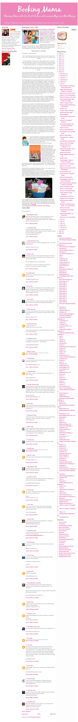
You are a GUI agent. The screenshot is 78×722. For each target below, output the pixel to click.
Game (60, 362)
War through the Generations (66, 496)
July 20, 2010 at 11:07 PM (32, 709)
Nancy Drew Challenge (65, 425)
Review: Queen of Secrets (66, 196)
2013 (60, 65)
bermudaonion (31, 214)
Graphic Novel (63, 365)
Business (61, 307)
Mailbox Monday (63, 396)
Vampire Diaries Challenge (66, 489)
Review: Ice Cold (64, 127)
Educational (62, 343)
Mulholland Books (63, 548)
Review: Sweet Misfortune (66, 129)
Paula (28, 403)
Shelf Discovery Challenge (66, 463)
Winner (61, 512)
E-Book (61, 341)
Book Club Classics (64, 527)
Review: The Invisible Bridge (67, 190)
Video (60, 491)
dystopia (61, 339)
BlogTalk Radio (63, 274)
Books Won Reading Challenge (67, 303)
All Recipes (62, 523)
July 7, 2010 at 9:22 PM (31, 354)
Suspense (61, 477)
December (63, 73)
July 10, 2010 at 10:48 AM (32, 551)
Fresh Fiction (62, 541)
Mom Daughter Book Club (66, 415)
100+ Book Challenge (64, 238)
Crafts (60, 327)
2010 (60, 71)
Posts (60, 45)
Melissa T (29, 351)
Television (62, 481)
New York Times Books (65, 549)
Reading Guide (63, 439)
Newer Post (25, 714)
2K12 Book (62, 248)
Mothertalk (62, 417)
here (48, 42)
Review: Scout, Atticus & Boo (67, 93)
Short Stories (62, 467)
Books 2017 (62, 298)
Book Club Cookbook (64, 529)
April (61, 223)
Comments (61, 48)
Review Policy (62, 450)
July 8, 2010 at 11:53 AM (32, 500)
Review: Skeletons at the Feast (68, 97)
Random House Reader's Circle (67, 553)
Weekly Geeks (63, 501)
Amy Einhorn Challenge (65, 253)
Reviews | (21, 23)
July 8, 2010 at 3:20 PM (31, 514)
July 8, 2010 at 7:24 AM (31, 422)
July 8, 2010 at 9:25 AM (31, 462)
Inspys (61, 381)
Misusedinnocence (32, 626)
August (62, 81)
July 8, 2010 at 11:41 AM (32, 472)
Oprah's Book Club (64, 551)
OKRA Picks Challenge (65, 432)
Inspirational (62, 379)
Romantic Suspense (64, 453)
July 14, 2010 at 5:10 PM (32, 634)
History (61, 374)
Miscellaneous (63, 413)
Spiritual (61, 474)
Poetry (61, 437)
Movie (60, 419)
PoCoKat (29, 542)
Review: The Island (65, 207)
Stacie (28, 299)
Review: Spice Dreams (65, 135)
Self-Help (61, 458)
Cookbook (62, 324)
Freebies (61, 360)
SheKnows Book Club (65, 462)
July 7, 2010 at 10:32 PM (32, 380)
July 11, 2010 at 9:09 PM (32, 578)
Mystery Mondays (63, 424)
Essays (61, 345)
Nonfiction (62, 427)
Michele (29, 439)
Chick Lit (61, 308)
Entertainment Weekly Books (66, 539)
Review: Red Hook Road (66, 112)
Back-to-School (63, 265)
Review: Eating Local (65, 171)
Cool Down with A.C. (64, 326)
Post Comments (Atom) (34, 717)
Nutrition (61, 431)
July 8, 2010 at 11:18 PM (32, 538)
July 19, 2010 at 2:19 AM (32, 686)
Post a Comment (26, 711)
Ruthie (29, 571)
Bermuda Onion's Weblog (65, 525)
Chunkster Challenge (64, 315)
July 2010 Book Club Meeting (67, 141)
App (60, 255)
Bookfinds (61, 532)
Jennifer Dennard (31, 384)
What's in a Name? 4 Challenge (67, 508)
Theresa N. (30, 613)
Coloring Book (63, 320)
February (62, 227)
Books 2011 (62, 288)
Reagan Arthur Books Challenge (67, 441)
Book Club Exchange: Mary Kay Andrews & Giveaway (38, 29)
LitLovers (61, 544)
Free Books (62, 358)
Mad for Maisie (63, 393)
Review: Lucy (63, 108)
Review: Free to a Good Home (67, 217)
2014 (60, 64)
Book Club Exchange (47, 32)
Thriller (61, 486)
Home (62, 23)
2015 (60, 62)
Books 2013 (62, 291)
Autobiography (63, 264)
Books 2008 (62, 283)
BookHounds (30, 323)
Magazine (61, 394)
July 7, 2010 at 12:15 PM (32, 281)
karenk (29, 489)
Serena (29, 254)
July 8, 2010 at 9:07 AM (31, 444)
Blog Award (62, 272)
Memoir (61, 403)
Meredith (29, 273)
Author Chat (62, 260)
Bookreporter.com (63, 534)
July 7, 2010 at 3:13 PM (31, 347)
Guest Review (62, 369)
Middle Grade (62, 408)
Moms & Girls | (47, 23)
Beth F (29, 426)
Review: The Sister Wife (66, 188)
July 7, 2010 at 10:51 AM (32, 268)
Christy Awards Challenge (66, 314)
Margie (29, 602)
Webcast (61, 498)
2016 (60, 59)
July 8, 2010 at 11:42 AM (32, 485)
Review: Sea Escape (65, 152)
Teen (60, 479)
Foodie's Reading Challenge (66, 357)
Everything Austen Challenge (66, 346)
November (63, 75)
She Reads (62, 460)
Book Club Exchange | (37, 23)
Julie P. (13, 29)
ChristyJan (30, 371)
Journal (61, 384)
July (61, 83)
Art (60, 257)
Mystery (61, 422)
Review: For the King (65, 165)
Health (61, 370)
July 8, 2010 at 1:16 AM (31, 410)
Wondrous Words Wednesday (67, 513)
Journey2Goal (30, 466)
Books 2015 (62, 295)
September (63, 79)
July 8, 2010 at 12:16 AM (32, 399)
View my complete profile (8, 48)
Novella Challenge (64, 429)
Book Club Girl (63, 530)
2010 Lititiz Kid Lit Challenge (66, 246)
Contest (61, 322)
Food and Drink (63, 355)
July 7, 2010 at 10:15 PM (32, 367)
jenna (28, 665)
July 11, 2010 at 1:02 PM (32, 567)
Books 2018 (62, 300)
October (62, 77)
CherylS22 (30, 701)
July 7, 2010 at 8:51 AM (31, 249)
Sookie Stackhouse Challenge (67, 469)
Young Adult (62, 517)
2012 (60, 67)
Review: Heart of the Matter (67, 143)
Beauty (61, 267)
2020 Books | (14, 23)
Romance (61, 451)
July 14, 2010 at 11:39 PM (32, 640)
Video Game (62, 493)
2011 (60, 69)
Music (60, 420)
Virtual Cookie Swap (64, 494)
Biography (62, 270)
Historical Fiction (63, 372)
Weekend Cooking (64, 499)
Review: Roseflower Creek (66, 186)
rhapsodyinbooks (31, 241)
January (62, 229)
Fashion (61, 350)
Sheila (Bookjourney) (32, 583)
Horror (61, 375)
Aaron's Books (63, 522)
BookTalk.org (62, 537)
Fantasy (61, 348)
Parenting (61, 434)
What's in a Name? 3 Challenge (67, 505)
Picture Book (62, 436)
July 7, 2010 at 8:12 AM (31, 236)
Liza (28, 638)
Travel (60, 487)
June (61, 219)
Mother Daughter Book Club (66, 546)
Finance (61, 353)
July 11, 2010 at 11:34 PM (32, 597)
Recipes (61, 444)
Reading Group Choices (65, 555)
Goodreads (62, 542)
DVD (60, 338)
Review (61, 448)
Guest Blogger (46, 205)
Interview (61, 382)
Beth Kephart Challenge (65, 269)
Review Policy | (56, 23)
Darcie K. (29, 678)
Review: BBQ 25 (64, 114)
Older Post (53, 714)
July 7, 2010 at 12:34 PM (32, 305)
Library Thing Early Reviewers (67, 389)
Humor (61, 377)
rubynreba (30, 690)
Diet (60, 336)
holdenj (29, 519)
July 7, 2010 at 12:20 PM (32, 295)
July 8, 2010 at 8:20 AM (31, 435)
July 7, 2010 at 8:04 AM (31, 223)
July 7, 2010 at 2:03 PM (31, 334)
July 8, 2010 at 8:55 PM (31, 526)
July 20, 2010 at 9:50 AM (32, 697)
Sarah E (29, 555)
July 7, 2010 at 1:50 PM (31, 319)
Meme (60, 401)
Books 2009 (62, 284)
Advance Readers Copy (65, 250)
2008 (60, 233)
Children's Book (63, 310)
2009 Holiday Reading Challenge (67, 239)
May (61, 221)
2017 (60, 58)
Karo (28, 286)
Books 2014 (62, 293)
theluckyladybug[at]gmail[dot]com (34, 535)
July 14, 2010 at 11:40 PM (32, 661)
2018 (60, 56)
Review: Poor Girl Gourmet (67, 198)
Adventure (62, 252)
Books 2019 (62, 301)
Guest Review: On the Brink (67, 163)
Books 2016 (62, 296)
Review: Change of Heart (66, 102)
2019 (60, 54)
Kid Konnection (63, 386)
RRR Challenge (63, 455)
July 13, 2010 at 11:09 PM (32, 609)
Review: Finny (63, 158)
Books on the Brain (64, 536)
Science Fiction (63, 456)
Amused (29, 358)
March (62, 225)
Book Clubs (62, 281)
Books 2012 (62, 289)
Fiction (61, 351)
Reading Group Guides (65, 556)
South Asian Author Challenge (67, 470)
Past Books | (7, 23)
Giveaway (39, 205)
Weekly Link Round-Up (65, 503)
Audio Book (62, 258)
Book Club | (28, 23)
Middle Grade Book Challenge (67, 410)
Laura (28, 504)
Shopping (61, 465)
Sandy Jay (30, 309)
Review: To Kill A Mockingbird (67, 95)
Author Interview (63, 262)
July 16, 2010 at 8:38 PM (32, 674)
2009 (60, 231)
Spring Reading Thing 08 (65, 475)
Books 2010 (62, 286)
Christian (61, 312)
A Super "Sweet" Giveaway (67, 110)
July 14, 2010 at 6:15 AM (32, 622)
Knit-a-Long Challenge (65, 388)
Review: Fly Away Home (66, 177)
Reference (62, 446)
